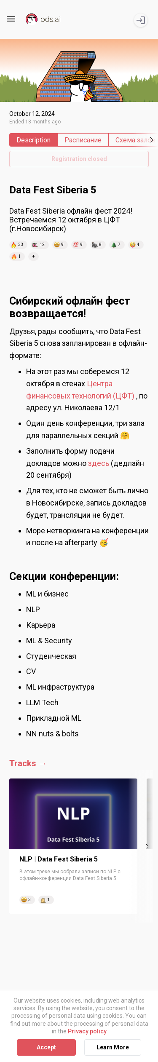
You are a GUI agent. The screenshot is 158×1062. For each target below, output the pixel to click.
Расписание (83, 140)
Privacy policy (87, 1031)
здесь (98, 463)
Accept (46, 1047)
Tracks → (28, 763)
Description (33, 140)
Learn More (112, 1047)
